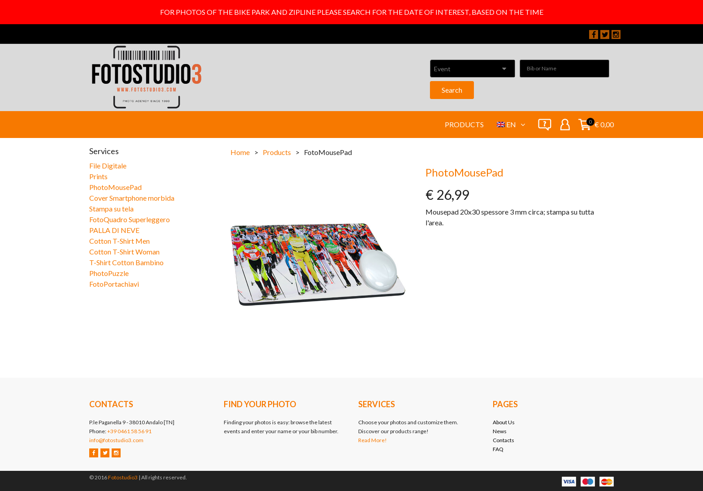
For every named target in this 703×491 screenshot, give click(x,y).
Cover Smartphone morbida (131, 198)
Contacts (503, 440)
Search (452, 90)
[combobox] (472, 69)
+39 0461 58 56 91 (129, 431)
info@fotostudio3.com (116, 440)
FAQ (498, 449)
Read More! (372, 440)
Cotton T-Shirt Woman (124, 251)
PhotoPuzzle (109, 273)
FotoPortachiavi (114, 284)
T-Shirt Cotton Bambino (126, 262)
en (515, 124)
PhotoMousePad (115, 187)
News (500, 431)
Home (240, 152)
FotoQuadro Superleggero (129, 219)
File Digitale (107, 165)
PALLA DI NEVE (114, 230)
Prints (98, 176)
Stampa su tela (111, 208)
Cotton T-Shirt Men (119, 241)
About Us (504, 422)
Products (464, 124)
